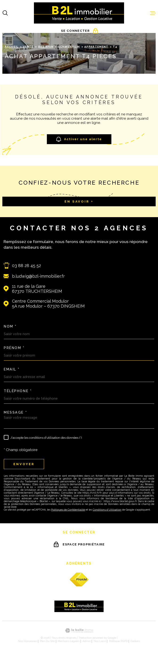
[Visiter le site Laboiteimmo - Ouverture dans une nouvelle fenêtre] (79, 630)
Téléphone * (18, 391)
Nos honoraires (27, 641)
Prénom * (14, 347)
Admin (86, 641)
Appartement (96, 46)
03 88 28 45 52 (26, 265)
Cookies (135, 641)
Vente (28, 46)
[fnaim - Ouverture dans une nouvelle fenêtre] (79, 579)
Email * (12, 369)
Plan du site (47, 641)
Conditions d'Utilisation (107, 509)
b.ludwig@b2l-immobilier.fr (38, 276)
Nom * (10, 326)
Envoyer (24, 464)
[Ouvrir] (5, 13)
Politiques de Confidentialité (68, 509)
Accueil (11, 46)
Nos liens (100, 641)
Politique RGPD (118, 641)
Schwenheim (69, 46)
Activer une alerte (79, 139)
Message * (15, 412)
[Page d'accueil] (79, 13)
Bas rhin (45, 46)
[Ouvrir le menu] (153, 13)
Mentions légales (69, 641)
